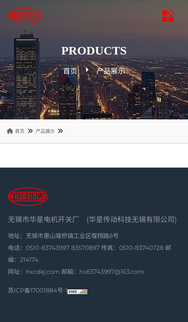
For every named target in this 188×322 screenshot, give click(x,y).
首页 (70, 71)
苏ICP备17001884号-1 (37, 290)
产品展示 (45, 131)
